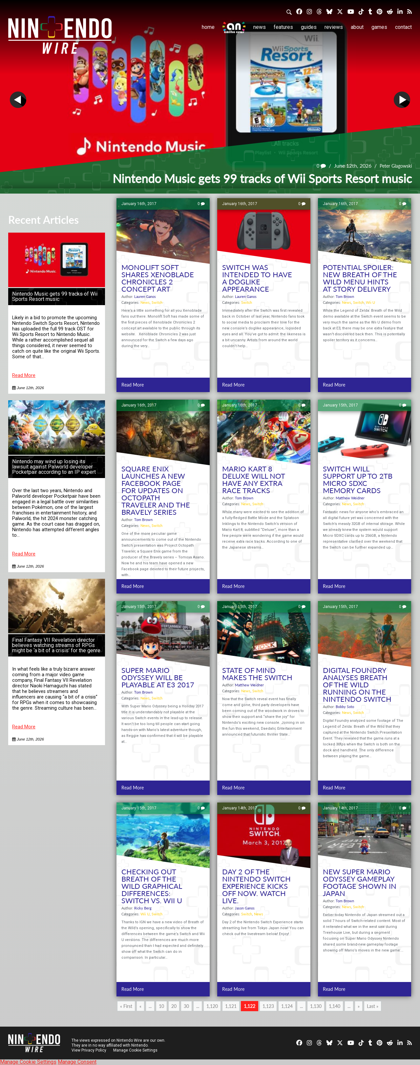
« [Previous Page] (140, 1006)
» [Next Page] (359, 1006)
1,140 (334, 1006)
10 (161, 1006)
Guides (309, 27)
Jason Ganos (245, 908)
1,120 (212, 1006)
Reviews (334, 27)
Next (402, 100)
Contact (403, 27)
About (357, 27)
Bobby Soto (345, 706)
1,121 (231, 1006)
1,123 (268, 1006)
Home (208, 27)
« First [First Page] (126, 1006)
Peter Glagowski (393, 165)
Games (379, 27)
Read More (23, 375)
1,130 (316, 1006)
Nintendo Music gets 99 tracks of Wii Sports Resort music (54, 296)
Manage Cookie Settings (136, 1050)
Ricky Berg (143, 908)
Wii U (370, 302)
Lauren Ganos (145, 296)
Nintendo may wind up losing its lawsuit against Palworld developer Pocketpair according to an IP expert (54, 466)
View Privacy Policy (89, 1050)
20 (174, 1006)
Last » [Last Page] (372, 1006)
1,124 (287, 1006)
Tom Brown (345, 296)
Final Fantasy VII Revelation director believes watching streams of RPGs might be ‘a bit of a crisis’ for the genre (56, 645)
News (259, 27)
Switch (157, 302)
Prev (18, 100)
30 (186, 1006)
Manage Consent (77, 1062)
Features (283, 27)
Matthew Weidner (350, 498)
